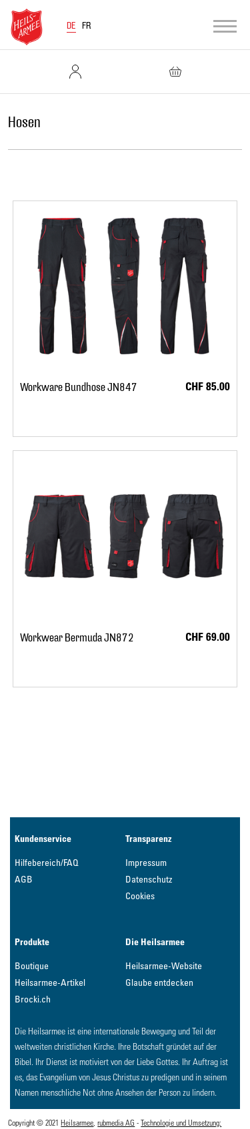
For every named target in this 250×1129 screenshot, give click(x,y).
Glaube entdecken (159, 982)
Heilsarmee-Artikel (50, 982)
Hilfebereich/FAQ (47, 862)
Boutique (32, 965)
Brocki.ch (33, 998)
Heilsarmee (77, 1122)
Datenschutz (148, 879)
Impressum (146, 862)
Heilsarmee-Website (163, 965)
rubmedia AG (116, 1122)
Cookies (140, 895)
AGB (24, 879)
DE (71, 26)
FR (86, 26)
